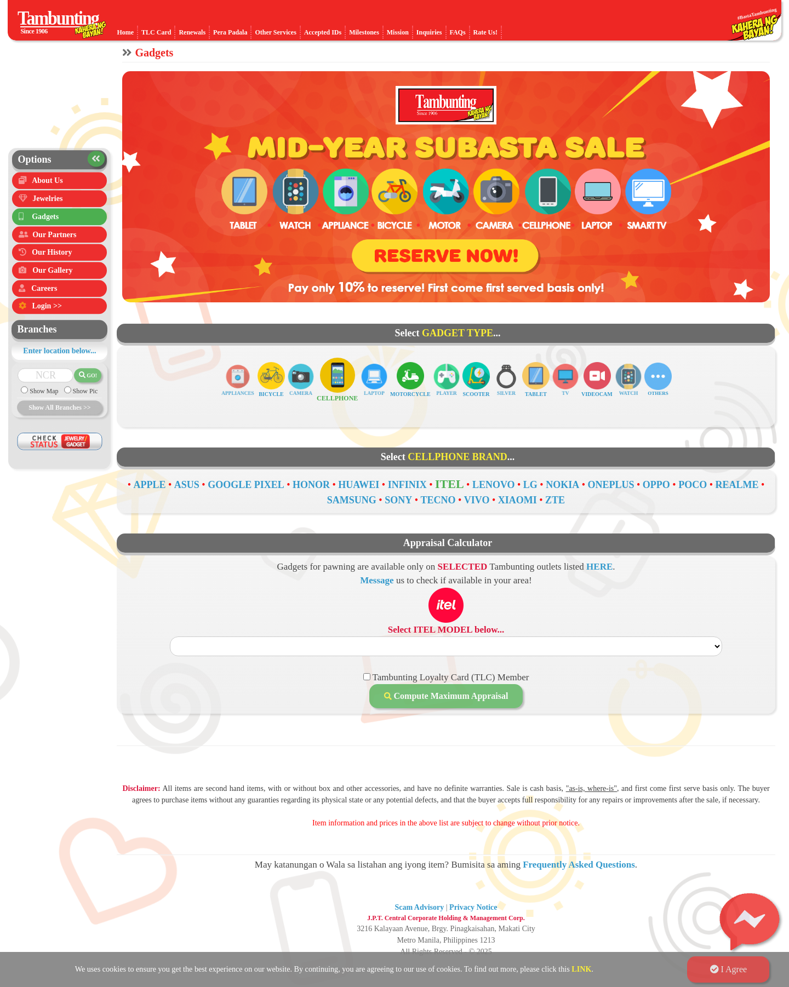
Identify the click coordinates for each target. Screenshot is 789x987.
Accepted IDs (322, 32)
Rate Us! (485, 32)
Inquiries (429, 32)
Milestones (364, 32)
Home (125, 32)
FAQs (458, 32)
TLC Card (156, 32)
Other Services (275, 32)
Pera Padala (230, 32)
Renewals (192, 32)
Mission (398, 32)
